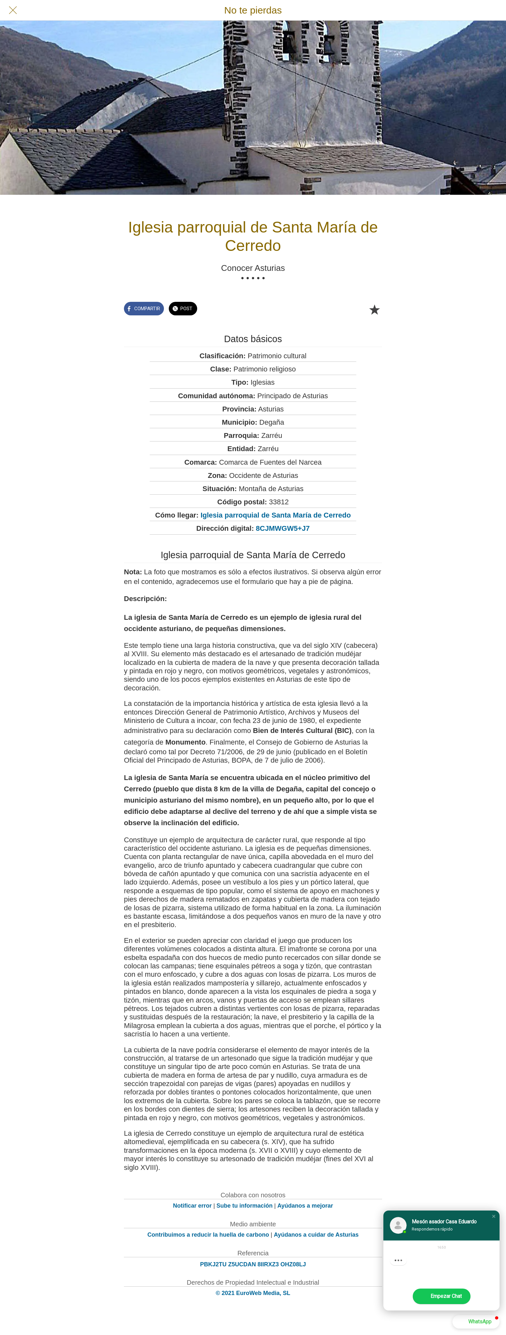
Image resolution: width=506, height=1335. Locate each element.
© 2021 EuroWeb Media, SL (253, 1293)
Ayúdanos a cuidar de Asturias (316, 1234)
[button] (494, 1216)
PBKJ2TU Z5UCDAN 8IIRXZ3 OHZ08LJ (253, 1264)
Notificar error (192, 1205)
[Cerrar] (13, 10)
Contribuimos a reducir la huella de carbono (208, 1234)
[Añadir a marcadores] (374, 309)
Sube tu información (245, 1205)
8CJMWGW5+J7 (283, 528)
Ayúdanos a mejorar (305, 1205)
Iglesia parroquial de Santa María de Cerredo (275, 515)
